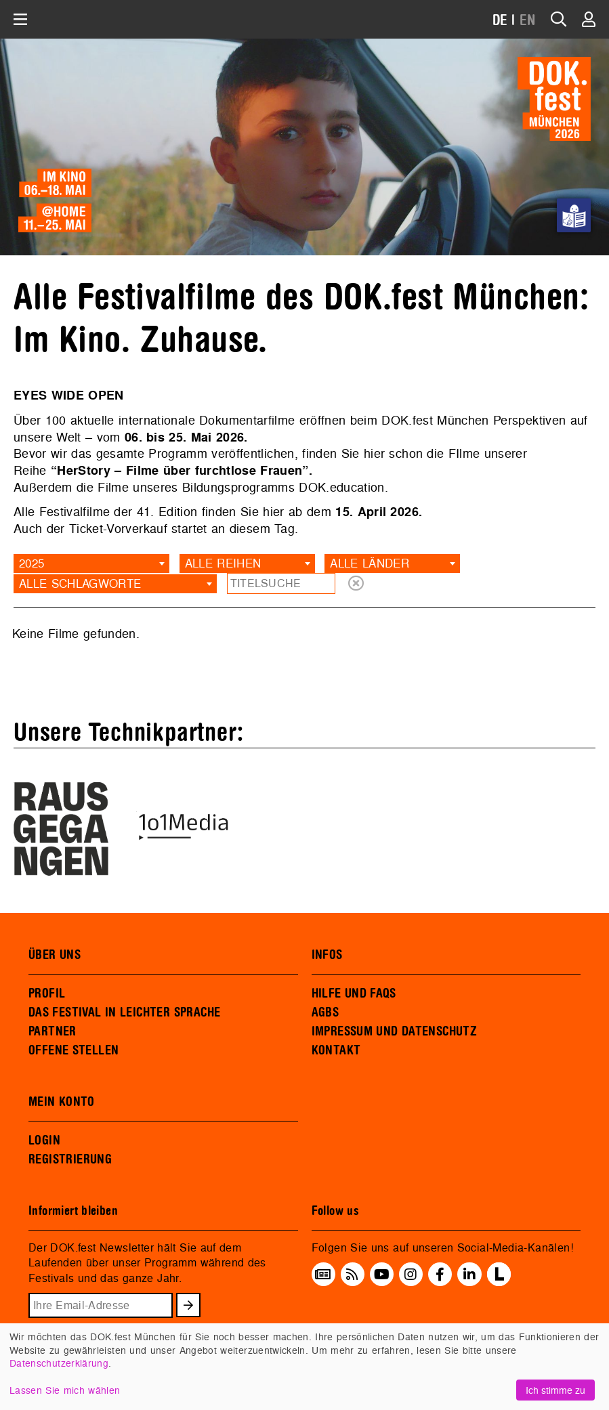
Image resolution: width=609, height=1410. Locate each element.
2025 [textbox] (31, 563)
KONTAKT (336, 1050)
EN (528, 20)
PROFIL (46, 993)
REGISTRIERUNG (70, 1159)
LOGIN (44, 1140)
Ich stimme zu (555, 1390)
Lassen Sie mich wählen (64, 1390)
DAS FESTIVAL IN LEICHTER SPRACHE (124, 1012)
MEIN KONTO (61, 1102)
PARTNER (52, 1031)
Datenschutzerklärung (58, 1362)
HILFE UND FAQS (354, 993)
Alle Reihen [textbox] (223, 563)
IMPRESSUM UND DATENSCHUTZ (395, 1031)
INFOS (327, 955)
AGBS (325, 1012)
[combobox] (91, 563)
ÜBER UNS (54, 955)
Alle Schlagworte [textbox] (80, 583)
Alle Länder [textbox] (369, 563)
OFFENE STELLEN (73, 1050)
